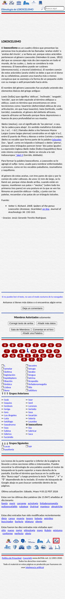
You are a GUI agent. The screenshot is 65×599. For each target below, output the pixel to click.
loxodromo (10, 424)
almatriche (57, 506)
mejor (19, 530)
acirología (33, 503)
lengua (32, 374)
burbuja (19, 521)
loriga (7, 409)
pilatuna (29, 521)
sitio (3, 530)
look (6, 399)
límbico (8, 384)
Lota (6, 418)
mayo (40, 530)
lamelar (8, 368)
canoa (11, 518)
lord (30, 402)
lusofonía (9, 449)
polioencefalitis (9, 506)
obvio (28, 533)
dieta (4, 518)
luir (30, 446)
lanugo (32, 368)
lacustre (32, 365)
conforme (8, 533)
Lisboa (7, 387)
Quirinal (34, 506)
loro (6, 412)
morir (12, 503)
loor (30, 399)
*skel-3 (19, 155)
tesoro (29, 518)
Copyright (27, 558)
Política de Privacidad (12, 558)
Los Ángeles (10, 415)
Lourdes (32, 421)
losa (30, 412)
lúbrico (7, 433)
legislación (9, 374)
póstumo (57, 530)
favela (4, 503)
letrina (31, 378)
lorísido (32, 409)
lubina (7, 430)
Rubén (48, 530)
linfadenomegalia (37, 384)
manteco (44, 506)
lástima (8, 371)
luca (30, 433)
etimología (29, 530)
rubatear (23, 506)
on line (45, 208)
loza (6, 427)
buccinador (7, 521)
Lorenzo (32, 406)
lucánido (8, 437)
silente (38, 521)
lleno (6, 390)
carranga (21, 503)
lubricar (32, 430)
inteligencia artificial (34, 567)
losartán (32, 415)
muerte (20, 518)
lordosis (8, 406)
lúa (30, 427)
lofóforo (32, 390)
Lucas (7, 446)
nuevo (11, 530)
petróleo (48, 518)
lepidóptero (10, 378)
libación (8, 381)
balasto (38, 518)
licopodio (33, 381)
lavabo (31, 371)
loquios (8, 402)
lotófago (8, 421)
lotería (31, 418)
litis (30, 387)
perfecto (19, 533)
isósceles (56, 139)
